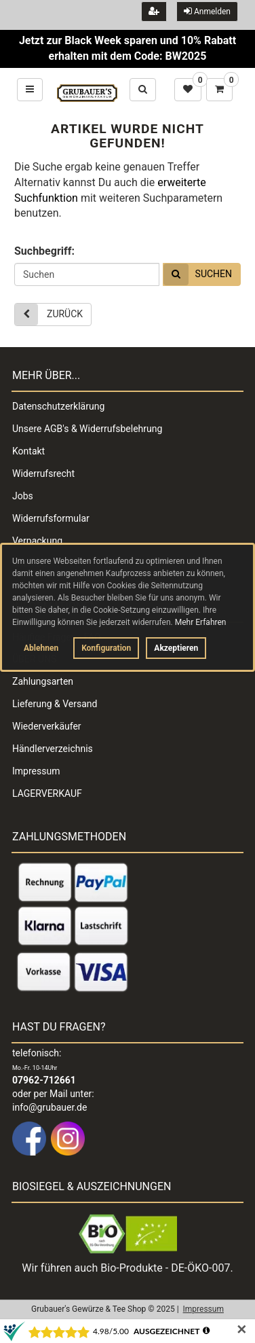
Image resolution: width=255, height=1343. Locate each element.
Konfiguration (106, 648)
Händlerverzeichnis (52, 748)
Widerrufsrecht (43, 473)
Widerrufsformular (51, 518)
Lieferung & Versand (54, 703)
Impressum (36, 771)
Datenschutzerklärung (58, 406)
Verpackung (37, 540)
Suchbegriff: (44, 251)
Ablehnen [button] (41, 648)
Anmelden (207, 11)
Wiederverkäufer (46, 726)
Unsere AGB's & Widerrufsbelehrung (87, 428)
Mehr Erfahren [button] (201, 622)
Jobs (22, 495)
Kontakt (28, 451)
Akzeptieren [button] (176, 648)
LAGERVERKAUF (47, 793)
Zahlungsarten (42, 681)
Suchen (197, 274)
